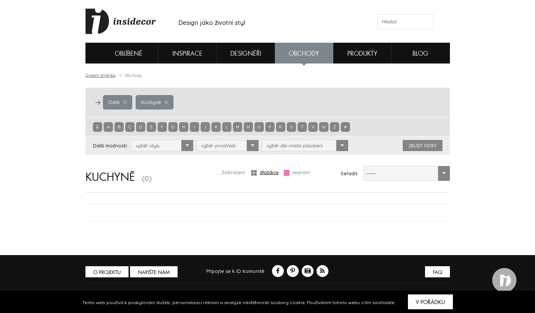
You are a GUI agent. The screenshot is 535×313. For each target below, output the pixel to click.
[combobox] (162, 145)
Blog (420, 54)
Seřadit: (350, 173)
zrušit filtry (423, 146)
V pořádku (430, 302)
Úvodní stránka (100, 75)
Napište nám (154, 272)
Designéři (245, 54)
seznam (297, 172)
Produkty (362, 54)
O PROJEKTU (107, 272)
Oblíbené (116, 53)
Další (117, 102)
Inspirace (187, 54)
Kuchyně (154, 102)
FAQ (437, 272)
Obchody (304, 54)
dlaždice (265, 172)
